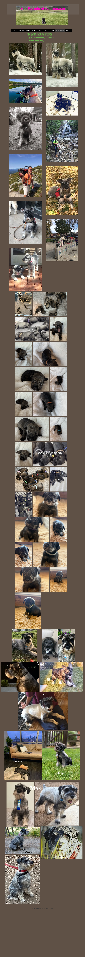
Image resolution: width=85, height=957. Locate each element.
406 (23, 8)
